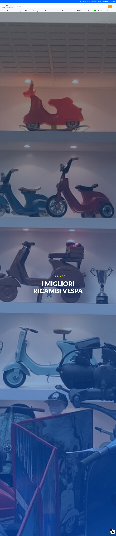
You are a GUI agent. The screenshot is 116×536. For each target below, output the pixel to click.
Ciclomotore (12, 10)
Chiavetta (100, 11)
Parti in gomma (38, 10)
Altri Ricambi (82, 10)
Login (107, 11)
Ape (91, 10)
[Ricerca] (110, 6)
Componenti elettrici (25, 10)
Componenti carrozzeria (53, 10)
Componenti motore (69, 10)
